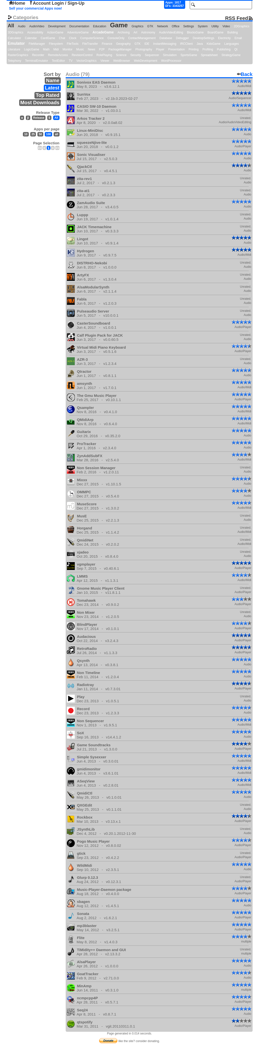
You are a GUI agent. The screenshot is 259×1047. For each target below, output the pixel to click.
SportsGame (189, 55)
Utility (215, 26)
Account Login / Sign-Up (57, 3)
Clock (72, 38)
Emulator (16, 43)
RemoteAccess (58, 55)
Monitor (68, 49)
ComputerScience (92, 38)
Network (162, 26)
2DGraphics (241, 26)
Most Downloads (40, 102)
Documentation (79, 26)
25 (33, 134)
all (56, 134)
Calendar (31, 38)
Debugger (182, 38)
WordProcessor (171, 60)
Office (175, 26)
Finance (107, 43)
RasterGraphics (18, 55)
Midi (56, 49)
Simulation (170, 55)
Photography (143, 49)
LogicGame (31, 49)
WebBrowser (121, 60)
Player (160, 49)
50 (40, 134)
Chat (62, 38)
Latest (52, 87)
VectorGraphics (86, 60)
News (91, 49)
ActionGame (55, 32)
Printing (194, 49)
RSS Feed (236, 18)
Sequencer (152, 55)
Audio (22, 26)
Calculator (14, 38)
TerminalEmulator (36, 60)
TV (71, 60)
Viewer (104, 60)
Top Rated (47, 95)
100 (48, 134)
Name (52, 80)
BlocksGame (195, 32)
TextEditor (58, 60)
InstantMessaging (164, 43)
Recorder (38, 55)
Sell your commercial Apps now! (35, 8)
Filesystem (56, 43)
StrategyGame (230, 55)
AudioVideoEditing (171, 32)
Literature (14, 49)
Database (165, 38)
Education (99, 26)
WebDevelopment (145, 60)
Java (200, 43)
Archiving (124, 32)
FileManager (37, 43)
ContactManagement (141, 38)
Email (238, 38)
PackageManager (120, 49)
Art (135, 32)
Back (245, 74)
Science (121, 55)
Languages (231, 43)
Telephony (14, 60)
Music (80, 49)
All (11, 25)
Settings (188, 26)
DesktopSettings (203, 38)
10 (25, 134)
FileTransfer (90, 43)
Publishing (223, 49)
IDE (146, 43)
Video (226, 26)
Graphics (137, 26)
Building (232, 32)
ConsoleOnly (115, 38)
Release (38, 118)
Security (135, 55)
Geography (123, 43)
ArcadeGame (103, 32)
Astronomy (148, 32)
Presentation (176, 49)
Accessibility (35, 32)
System (203, 26)
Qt (236, 49)
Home (17, 3)
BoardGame (216, 32)
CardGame (48, 38)
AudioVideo (36, 26)
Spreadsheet (209, 55)
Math (46, 49)
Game (119, 25)
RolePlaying (104, 55)
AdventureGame (78, 32)
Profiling (207, 49)
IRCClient (186, 43)
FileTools (72, 43)
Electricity (224, 38)
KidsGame (213, 43)
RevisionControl (82, 55)
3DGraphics (15, 32)
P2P (102, 49)
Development (57, 26)
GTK (150, 26)
